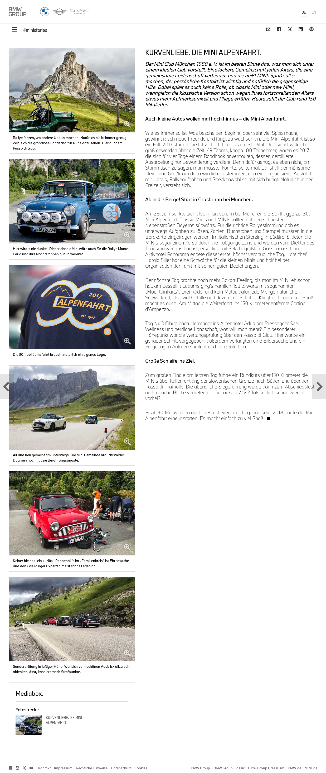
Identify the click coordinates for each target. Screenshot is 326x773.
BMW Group (200, 768)
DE (304, 12)
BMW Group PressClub (266, 768)
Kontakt (44, 768)
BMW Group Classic (229, 768)
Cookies (141, 768)
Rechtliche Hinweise (92, 768)
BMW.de (294, 768)
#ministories (35, 30)
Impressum (63, 768)
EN (314, 12)
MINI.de (311, 768)
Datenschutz (121, 768)
